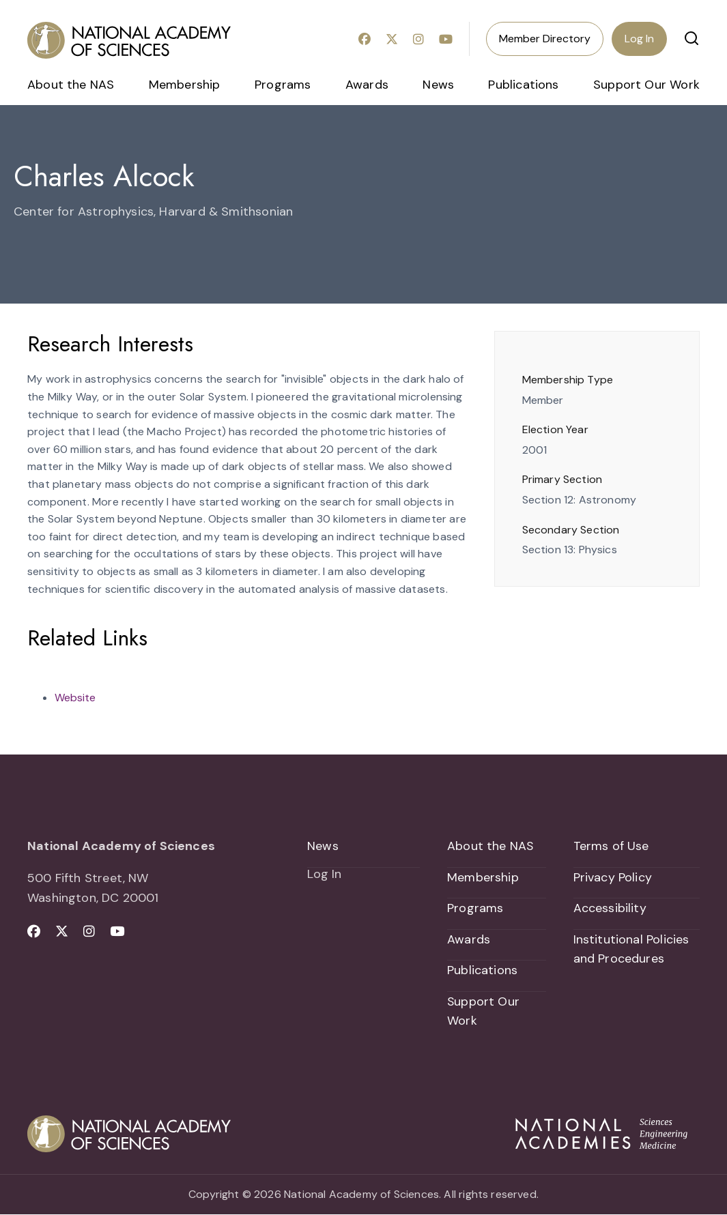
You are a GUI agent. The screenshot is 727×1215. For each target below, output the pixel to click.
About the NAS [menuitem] (70, 84)
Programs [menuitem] (283, 84)
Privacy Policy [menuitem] (613, 877)
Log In (639, 38)
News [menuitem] (438, 84)
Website (75, 697)
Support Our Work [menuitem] (646, 84)
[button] (691, 38)
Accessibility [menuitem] (609, 909)
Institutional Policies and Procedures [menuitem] (631, 949)
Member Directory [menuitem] (544, 38)
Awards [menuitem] (366, 84)
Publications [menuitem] (523, 84)
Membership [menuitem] (184, 84)
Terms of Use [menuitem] (611, 846)
